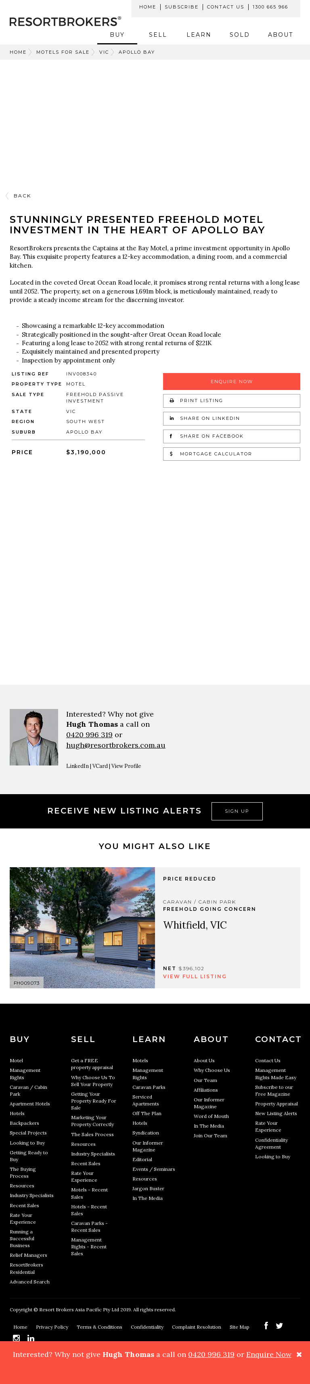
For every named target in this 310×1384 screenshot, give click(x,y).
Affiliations (206, 1090)
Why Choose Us (212, 1070)
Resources (22, 1186)
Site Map (240, 1327)
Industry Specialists (32, 1195)
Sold (240, 34)
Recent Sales (24, 1205)
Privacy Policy (52, 1327)
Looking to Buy (27, 1143)
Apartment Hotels (30, 1104)
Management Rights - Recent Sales (89, 1246)
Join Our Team (210, 1135)
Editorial (142, 1159)
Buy (117, 34)
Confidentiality (148, 1327)
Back (22, 196)
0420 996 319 (89, 734)
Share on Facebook (207, 436)
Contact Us (225, 7)
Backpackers (24, 1123)
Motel (16, 1060)
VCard (100, 766)
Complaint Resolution (197, 1327)
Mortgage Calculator (211, 454)
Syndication (145, 1133)
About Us (204, 1060)
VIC (104, 52)
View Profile (126, 766)
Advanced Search (30, 1282)
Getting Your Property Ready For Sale (93, 1101)
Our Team (205, 1080)
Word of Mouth (211, 1116)
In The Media (147, 1198)
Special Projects (28, 1133)
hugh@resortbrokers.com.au (115, 745)
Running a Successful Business (22, 1238)
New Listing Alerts (276, 1113)
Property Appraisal (276, 1104)
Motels (140, 1060)
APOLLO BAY (137, 52)
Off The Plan (146, 1113)
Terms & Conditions (100, 1327)
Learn (199, 34)
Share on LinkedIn (205, 418)
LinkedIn (77, 766)
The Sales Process (92, 1134)
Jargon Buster (148, 1188)
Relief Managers (28, 1255)
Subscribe (182, 7)
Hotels (17, 1113)
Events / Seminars (153, 1169)
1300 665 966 (270, 7)
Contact (278, 1039)
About (280, 34)
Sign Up (237, 811)
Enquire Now (232, 381)
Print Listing (196, 400)
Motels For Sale (63, 52)
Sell (158, 34)
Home (147, 7)
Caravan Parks (148, 1087)
